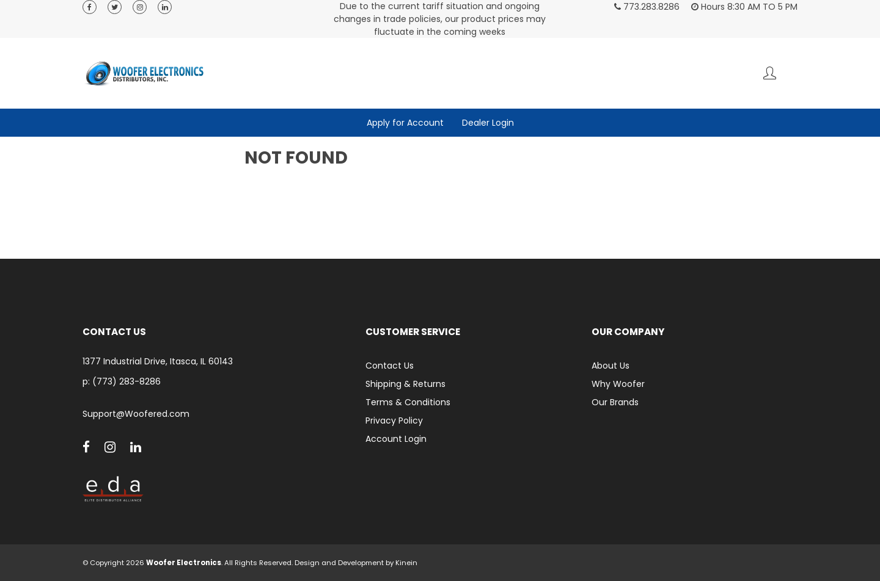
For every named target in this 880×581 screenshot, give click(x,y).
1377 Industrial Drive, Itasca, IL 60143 (157, 361)
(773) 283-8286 (126, 381)
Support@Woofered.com (135, 414)
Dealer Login (488, 123)
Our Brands (615, 402)
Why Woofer (618, 384)
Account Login (396, 439)
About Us (610, 365)
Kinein (406, 563)
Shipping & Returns (405, 384)
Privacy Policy (394, 420)
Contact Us (389, 365)
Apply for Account (405, 123)
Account (769, 73)
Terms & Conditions (407, 402)
